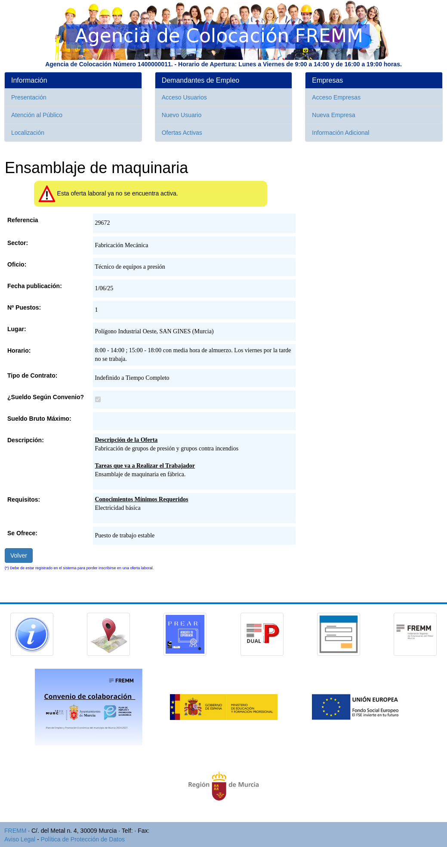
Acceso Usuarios (184, 97)
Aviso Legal (19, 839)
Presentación (28, 97)
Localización (27, 132)
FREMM (15, 830)
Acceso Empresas (336, 97)
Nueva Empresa (333, 115)
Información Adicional (340, 132)
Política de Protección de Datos (83, 839)
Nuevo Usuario (182, 115)
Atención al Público (36, 115)
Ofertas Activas (182, 132)
